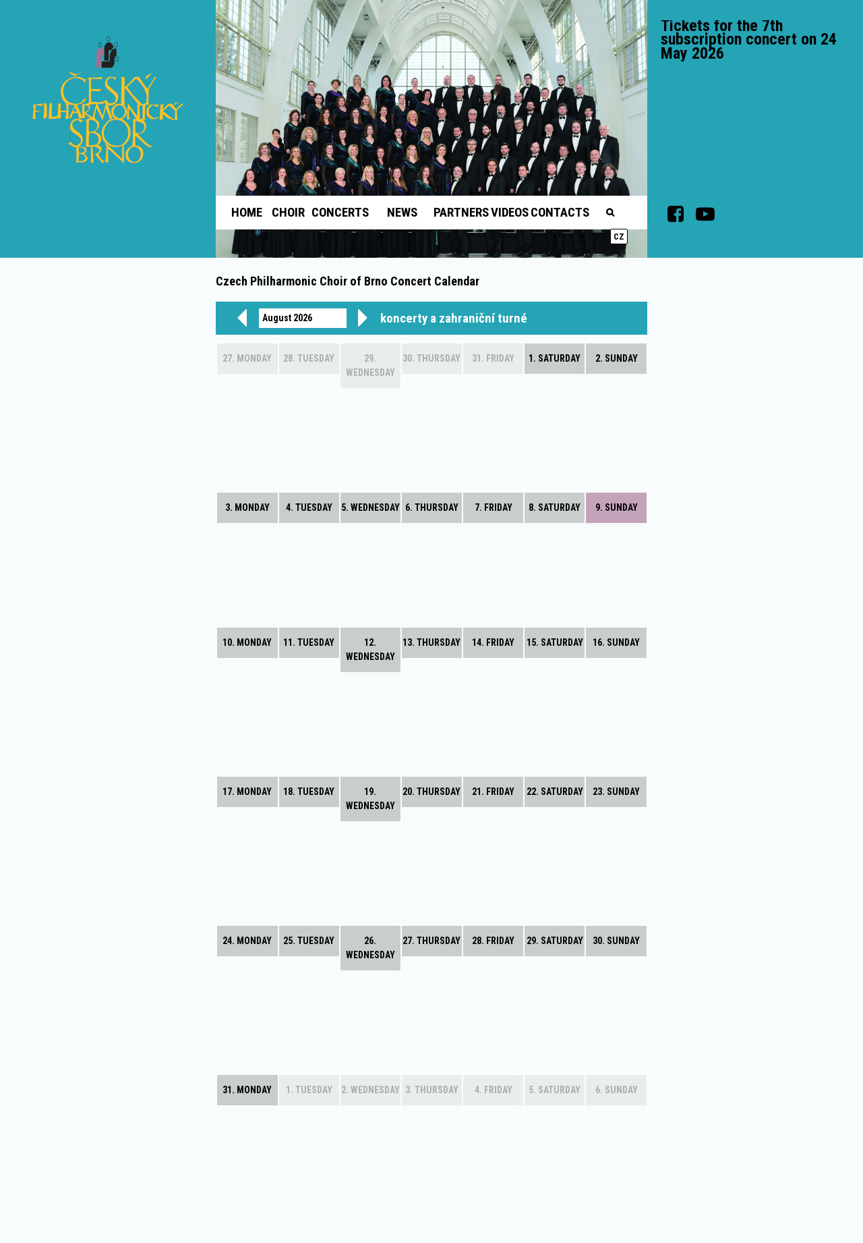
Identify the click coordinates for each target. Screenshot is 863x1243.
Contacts (560, 212)
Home (246, 212)
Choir (288, 212)
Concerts (340, 212)
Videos (510, 212)
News (402, 212)
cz (619, 236)
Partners (461, 212)
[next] (362, 317)
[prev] (242, 317)
